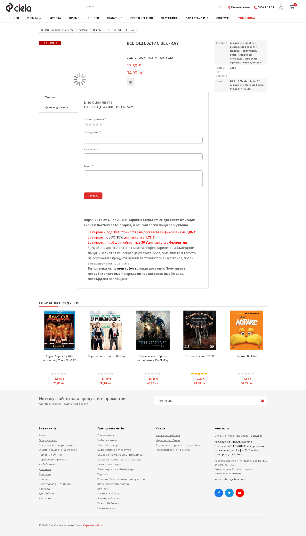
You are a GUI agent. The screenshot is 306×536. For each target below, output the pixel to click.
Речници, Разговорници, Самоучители (121, 479)
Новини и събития (50, 454)
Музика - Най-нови (109, 493)
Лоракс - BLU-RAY (246, 356)
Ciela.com (256, 435)
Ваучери (102, 489)
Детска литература (109, 464)
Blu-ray (97, 30)
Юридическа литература (113, 484)
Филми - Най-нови (108, 498)
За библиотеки (48, 464)
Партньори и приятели (53, 459)
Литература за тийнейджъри (115, 469)
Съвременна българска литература (120, 454)
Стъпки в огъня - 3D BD (200, 356)
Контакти (45, 498)
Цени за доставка (56, 107)
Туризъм (102, 474)
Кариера (44, 489)
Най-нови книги (107, 440)
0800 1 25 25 (266, 7)
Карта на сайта (92, 525)
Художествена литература (114, 449)
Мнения (50, 97)
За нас (43, 435)
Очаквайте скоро (108, 445)
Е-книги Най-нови (108, 503)
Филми (83, 30)
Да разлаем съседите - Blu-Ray (106, 356)
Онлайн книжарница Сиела (57, 30)
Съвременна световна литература (119, 459)
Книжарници (240, 7)
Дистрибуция (47, 493)
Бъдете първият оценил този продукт (151, 57)
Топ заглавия (105, 435)
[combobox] (152, 6)
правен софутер (125, 268)
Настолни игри (106, 508)
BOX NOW (116, 237)
